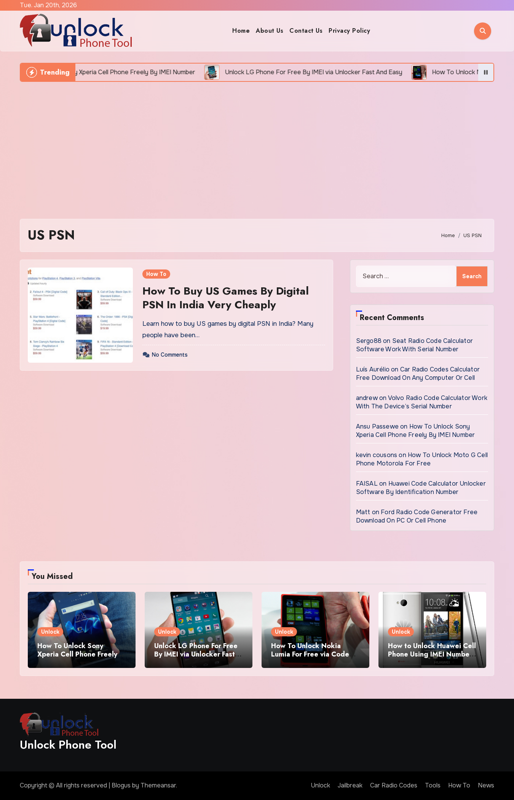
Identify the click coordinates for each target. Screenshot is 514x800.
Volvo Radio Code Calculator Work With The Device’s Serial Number (421, 402)
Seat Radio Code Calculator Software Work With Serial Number (414, 345)
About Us (269, 30)
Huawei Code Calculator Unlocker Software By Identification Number (421, 488)
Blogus (121, 785)
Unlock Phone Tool (68, 744)
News (486, 785)
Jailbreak (350, 785)
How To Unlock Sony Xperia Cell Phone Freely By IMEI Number (415, 430)
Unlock (50, 631)
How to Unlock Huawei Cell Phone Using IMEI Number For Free (432, 654)
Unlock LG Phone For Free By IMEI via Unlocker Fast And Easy (196, 654)
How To (156, 274)
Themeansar (158, 785)
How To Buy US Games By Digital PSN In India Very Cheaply (225, 297)
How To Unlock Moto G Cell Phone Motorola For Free (422, 459)
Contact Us (305, 30)
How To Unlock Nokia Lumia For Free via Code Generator (310, 654)
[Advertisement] (257, 146)
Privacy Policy (349, 30)
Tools (433, 785)
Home (241, 30)
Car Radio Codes (393, 785)
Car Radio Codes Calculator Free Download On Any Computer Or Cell (418, 373)
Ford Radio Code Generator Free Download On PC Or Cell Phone (417, 516)
